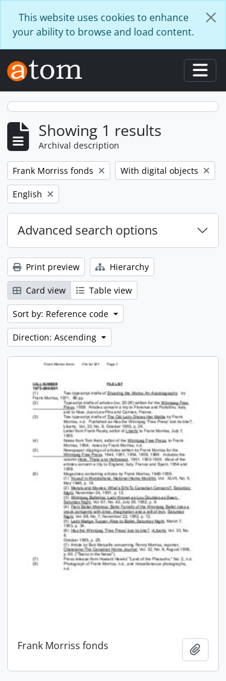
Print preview (46, 267)
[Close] (210, 17)
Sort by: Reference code (62, 313)
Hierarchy (122, 267)
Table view (104, 290)
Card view (39, 290)
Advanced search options (87, 230)
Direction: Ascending (56, 337)
